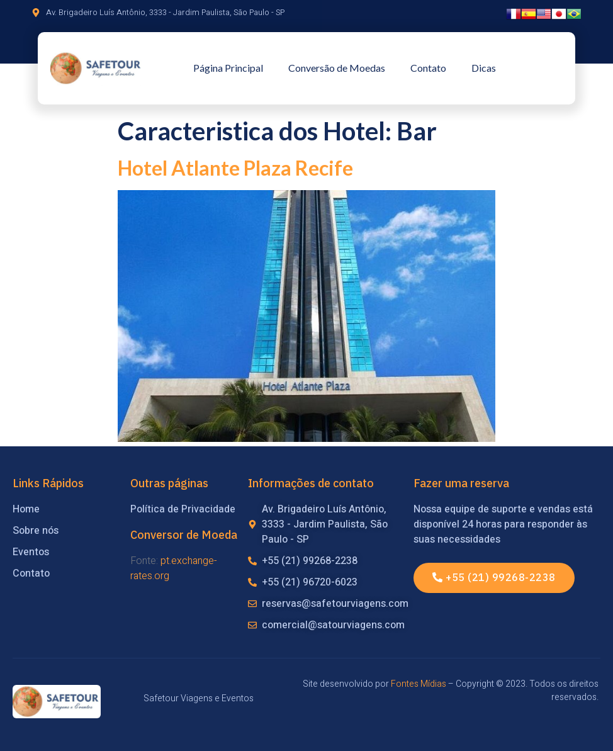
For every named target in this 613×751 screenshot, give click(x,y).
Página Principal (228, 68)
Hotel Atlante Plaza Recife (235, 167)
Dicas (483, 68)
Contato (428, 68)
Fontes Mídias (418, 684)
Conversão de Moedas (336, 68)
